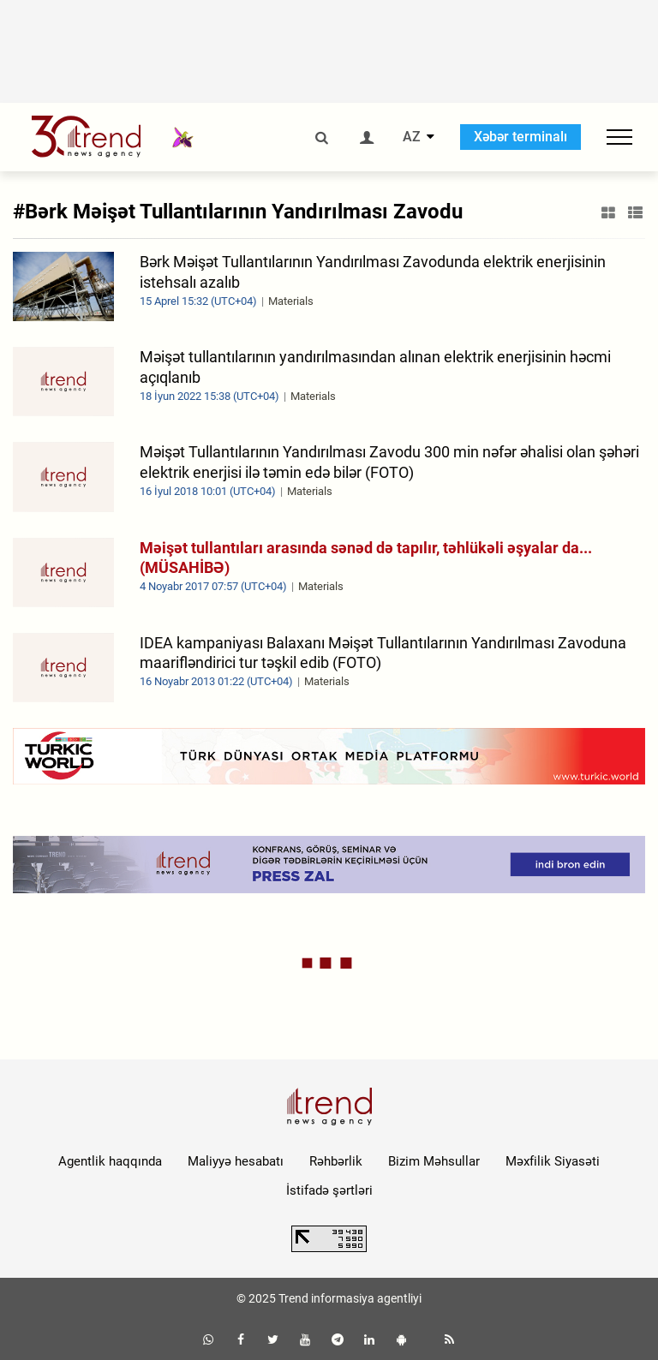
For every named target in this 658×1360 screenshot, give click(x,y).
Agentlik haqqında (110, 1161)
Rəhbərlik (335, 1161)
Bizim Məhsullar (434, 1161)
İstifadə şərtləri (329, 1190)
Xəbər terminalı (520, 136)
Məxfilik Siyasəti (552, 1161)
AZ (412, 137)
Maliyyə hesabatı (236, 1161)
